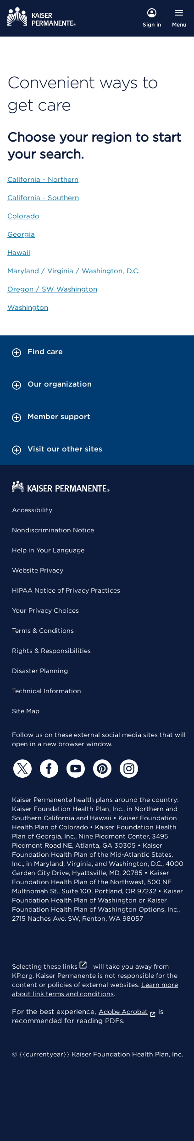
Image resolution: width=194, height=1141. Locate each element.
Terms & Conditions (43, 630)
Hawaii (18, 253)
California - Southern (43, 198)
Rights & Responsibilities (51, 650)
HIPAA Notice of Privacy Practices (66, 590)
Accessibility (32, 510)
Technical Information (46, 691)
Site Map (25, 711)
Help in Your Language (48, 550)
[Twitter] (21, 768)
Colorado (23, 216)
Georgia (21, 234)
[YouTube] (74, 768)
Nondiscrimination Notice (53, 530)
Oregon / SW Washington (52, 289)
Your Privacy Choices (45, 610)
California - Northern (42, 179)
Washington (27, 307)
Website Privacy (37, 570)
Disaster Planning (40, 670)
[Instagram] (127, 768)
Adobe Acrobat (127, 1011)
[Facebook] (48, 768)
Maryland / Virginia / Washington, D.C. (73, 271)
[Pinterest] (101, 768)
